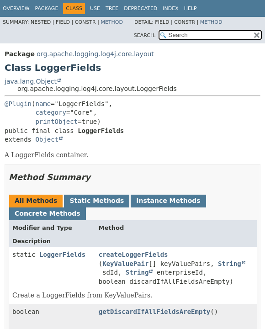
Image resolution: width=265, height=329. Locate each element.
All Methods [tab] (36, 200)
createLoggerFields (133, 254)
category (50, 112)
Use (95, 8)
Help (190, 8)
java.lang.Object (31, 81)
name (43, 103)
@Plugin (18, 103)
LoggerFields (62, 254)
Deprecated (140, 8)
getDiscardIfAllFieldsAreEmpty (154, 311)
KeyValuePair (125, 263)
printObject (56, 121)
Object (46, 139)
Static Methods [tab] (96, 200)
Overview (16, 8)
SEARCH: (145, 35)
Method (112, 22)
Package (46, 8)
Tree (112, 8)
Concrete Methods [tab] (47, 213)
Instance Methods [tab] (168, 200)
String (229, 263)
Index (170, 8)
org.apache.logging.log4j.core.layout (95, 54)
